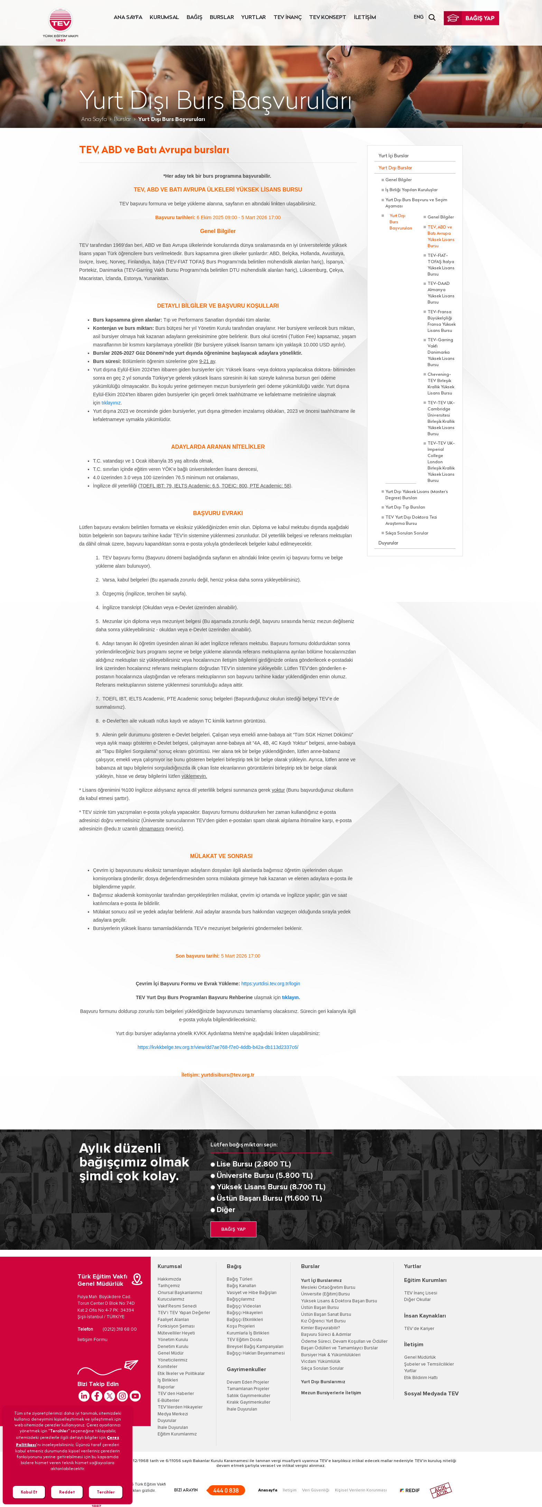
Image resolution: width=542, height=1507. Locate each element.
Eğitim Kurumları (425, 1280)
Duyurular (388, 543)
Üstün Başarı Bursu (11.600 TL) (269, 1198)
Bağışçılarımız (240, 1299)
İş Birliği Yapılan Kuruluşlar (411, 190)
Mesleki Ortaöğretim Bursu (328, 1287)
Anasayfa (267, 1490)
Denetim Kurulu (173, 1347)
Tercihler (106, 1492)
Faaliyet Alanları (173, 1320)
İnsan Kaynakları (425, 1316)
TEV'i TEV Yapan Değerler (184, 1313)
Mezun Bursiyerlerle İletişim (331, 1393)
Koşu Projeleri (241, 1326)
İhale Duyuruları (173, 1427)
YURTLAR (253, 17)
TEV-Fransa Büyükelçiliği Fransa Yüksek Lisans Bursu (442, 321)
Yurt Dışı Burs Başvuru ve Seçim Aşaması (416, 203)
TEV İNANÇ (287, 17)
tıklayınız (111, 403)
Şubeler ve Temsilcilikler (429, 1364)
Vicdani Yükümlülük (320, 1361)
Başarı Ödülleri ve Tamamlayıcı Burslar (339, 1348)
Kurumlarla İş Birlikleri (248, 1333)
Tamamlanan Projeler (248, 1389)
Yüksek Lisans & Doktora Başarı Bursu (339, 1301)
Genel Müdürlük (420, 1357)
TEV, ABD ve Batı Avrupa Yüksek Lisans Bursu (441, 236)
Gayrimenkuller (246, 1369)
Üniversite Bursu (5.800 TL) (265, 1176)
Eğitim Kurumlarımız (177, 1434)
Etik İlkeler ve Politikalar (181, 1373)
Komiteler (167, 1367)
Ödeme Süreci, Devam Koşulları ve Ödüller (344, 1341)
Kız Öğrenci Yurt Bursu (323, 1321)
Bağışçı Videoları (244, 1306)
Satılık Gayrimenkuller (248, 1396)
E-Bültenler (168, 1400)
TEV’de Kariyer (419, 1329)
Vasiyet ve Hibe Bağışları (252, 1293)
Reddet (67, 1492)
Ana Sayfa (94, 119)
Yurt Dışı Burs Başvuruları (401, 222)
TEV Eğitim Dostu (244, 1340)
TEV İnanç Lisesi (420, 1293)
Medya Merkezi (173, 1414)
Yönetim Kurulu (173, 1340)
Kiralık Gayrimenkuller (248, 1402)
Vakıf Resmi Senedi (177, 1306)
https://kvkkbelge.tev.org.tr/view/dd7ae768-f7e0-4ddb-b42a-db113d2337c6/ (218, 1047)
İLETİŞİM (365, 17)
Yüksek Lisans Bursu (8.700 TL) (271, 1187)
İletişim (413, 1344)
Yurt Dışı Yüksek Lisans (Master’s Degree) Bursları (416, 495)
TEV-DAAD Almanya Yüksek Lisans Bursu (441, 293)
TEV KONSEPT (327, 17)
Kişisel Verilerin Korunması (361, 1490)
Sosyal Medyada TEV (431, 1393)
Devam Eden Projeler (248, 1382)
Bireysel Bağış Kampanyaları (255, 1347)
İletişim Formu (92, 1339)
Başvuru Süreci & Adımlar (326, 1334)
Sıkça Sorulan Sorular (406, 533)
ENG (419, 17)
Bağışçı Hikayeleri (245, 1313)
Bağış (234, 1266)
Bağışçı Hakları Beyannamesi (256, 1353)
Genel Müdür (171, 1353)
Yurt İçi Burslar (394, 156)
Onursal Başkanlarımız (180, 1293)
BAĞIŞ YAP (233, 1229)
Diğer (226, 1210)
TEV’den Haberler (176, 1394)
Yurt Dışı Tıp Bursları (405, 507)
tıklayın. (291, 997)
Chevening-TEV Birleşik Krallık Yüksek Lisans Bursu (441, 384)
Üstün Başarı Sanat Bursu (326, 1314)
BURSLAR (222, 17)
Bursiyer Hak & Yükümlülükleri (331, 1355)
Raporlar (166, 1387)
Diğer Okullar (417, 1299)
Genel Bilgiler (398, 180)
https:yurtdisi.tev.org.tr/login (270, 983)
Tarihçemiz (169, 1286)
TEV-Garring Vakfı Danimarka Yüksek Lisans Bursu (441, 352)
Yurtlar (412, 1266)
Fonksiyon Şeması (176, 1326)
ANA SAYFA (128, 17)
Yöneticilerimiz (172, 1360)
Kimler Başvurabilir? (320, 1328)
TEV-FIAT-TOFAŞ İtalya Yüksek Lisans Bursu (441, 265)
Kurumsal (170, 1266)
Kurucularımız (171, 1299)
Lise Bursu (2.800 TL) (254, 1164)
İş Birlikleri (168, 1380)
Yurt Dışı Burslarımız (323, 1382)
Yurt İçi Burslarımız (321, 1280)
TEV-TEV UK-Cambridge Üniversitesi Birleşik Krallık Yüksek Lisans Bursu (441, 418)
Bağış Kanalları (241, 1286)
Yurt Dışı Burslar (395, 168)
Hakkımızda (169, 1279)
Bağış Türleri (239, 1279)
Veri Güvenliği (315, 1490)
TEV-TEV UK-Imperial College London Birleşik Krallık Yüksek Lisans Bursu (441, 462)
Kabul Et (29, 1492)
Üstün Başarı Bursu (320, 1307)
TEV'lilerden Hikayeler (180, 1407)
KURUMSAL (164, 17)
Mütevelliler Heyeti (176, 1333)
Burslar (122, 119)
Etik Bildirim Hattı (421, 1378)
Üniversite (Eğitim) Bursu (325, 1294)
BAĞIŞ (195, 17)
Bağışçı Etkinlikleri (245, 1320)
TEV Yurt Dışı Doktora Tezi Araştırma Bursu (411, 520)
